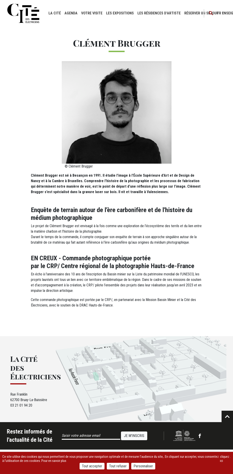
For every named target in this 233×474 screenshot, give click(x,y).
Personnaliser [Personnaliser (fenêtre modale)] (143, 466)
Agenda (71, 13)
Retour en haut (227, 416)
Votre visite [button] (91, 13)
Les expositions (120, 13)
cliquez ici (224, 459)
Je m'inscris (134, 436)
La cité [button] (54, 13)
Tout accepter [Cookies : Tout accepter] (92, 466)
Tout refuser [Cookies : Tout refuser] (118, 466)
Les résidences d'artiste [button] (159, 13)
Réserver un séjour (201, 13)
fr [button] (219, 13)
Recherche (211, 13)
